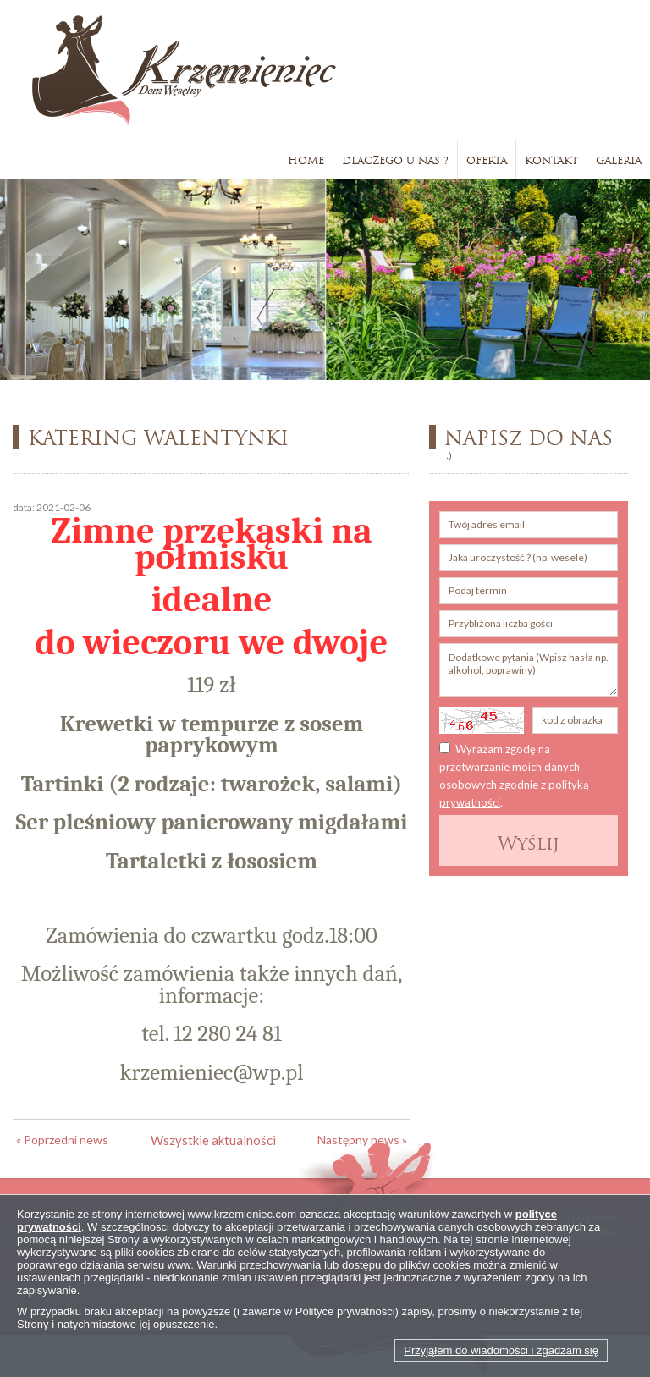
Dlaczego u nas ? (395, 159)
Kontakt (551, 159)
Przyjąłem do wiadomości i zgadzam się (501, 1350)
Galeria (619, 159)
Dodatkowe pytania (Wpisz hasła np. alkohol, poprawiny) (528, 670)
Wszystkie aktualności (213, 1140)
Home (306, 159)
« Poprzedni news (62, 1139)
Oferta (486, 159)
